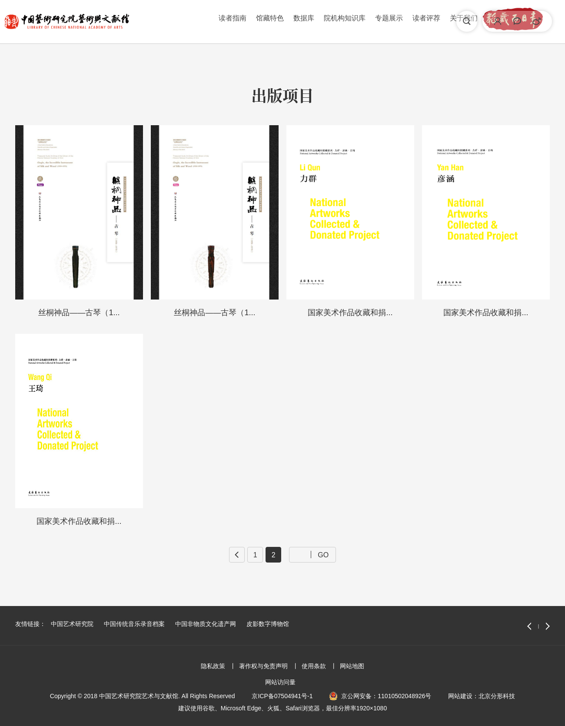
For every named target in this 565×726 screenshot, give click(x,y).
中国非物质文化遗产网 (205, 623)
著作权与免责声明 (263, 666)
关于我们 (368, 21)
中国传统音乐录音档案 (134, 623)
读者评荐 (331, 21)
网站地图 (352, 666)
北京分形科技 (497, 696)
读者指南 (137, 21)
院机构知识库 (249, 21)
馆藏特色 (174, 21)
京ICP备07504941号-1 (282, 696)
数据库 (208, 21)
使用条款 (314, 666)
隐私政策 (213, 666)
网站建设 (460, 696)
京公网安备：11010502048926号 (386, 696)
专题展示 (293, 21)
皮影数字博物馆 (267, 623)
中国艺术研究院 (72, 623)
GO (323, 554)
